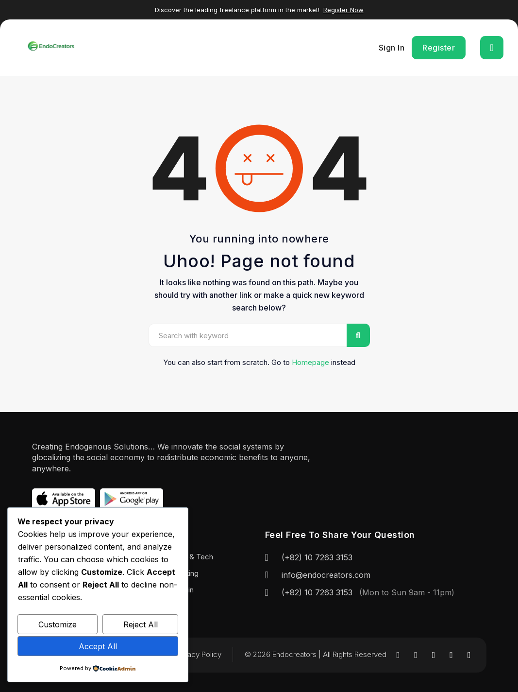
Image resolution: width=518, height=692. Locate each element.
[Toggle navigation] (491, 47)
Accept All (98, 646)
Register (438, 47)
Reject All (140, 624)
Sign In (392, 47)
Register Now (343, 10)
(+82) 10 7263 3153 (317, 557)
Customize (57, 624)
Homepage (310, 362)
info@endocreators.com (326, 575)
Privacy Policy (198, 654)
